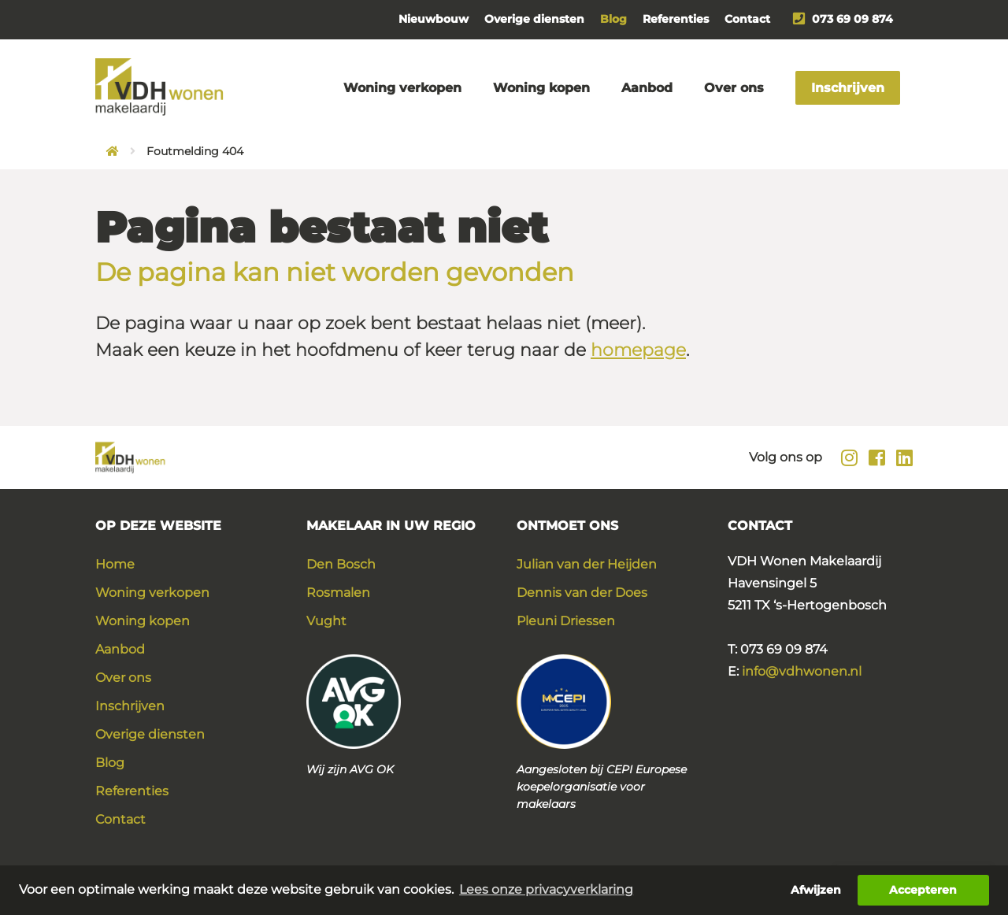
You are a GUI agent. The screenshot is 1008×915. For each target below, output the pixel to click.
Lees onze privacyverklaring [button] (546, 889)
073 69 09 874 (843, 19)
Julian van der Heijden (587, 564)
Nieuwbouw (433, 19)
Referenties (676, 19)
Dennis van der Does (582, 592)
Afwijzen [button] (816, 890)
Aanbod (647, 87)
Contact (747, 19)
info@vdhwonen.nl (802, 671)
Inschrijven (847, 87)
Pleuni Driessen (566, 620)
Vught (326, 620)
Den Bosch (341, 564)
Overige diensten (534, 19)
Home (115, 564)
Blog (613, 19)
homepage (638, 350)
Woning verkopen (402, 87)
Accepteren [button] (923, 890)
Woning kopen (541, 87)
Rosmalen (338, 592)
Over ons (734, 87)
